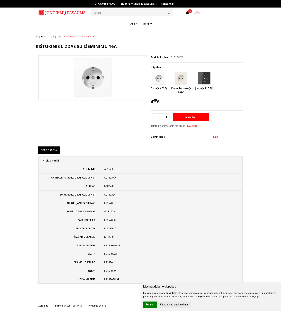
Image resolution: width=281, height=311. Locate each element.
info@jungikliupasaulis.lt (139, 3)
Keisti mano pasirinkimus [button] (174, 304)
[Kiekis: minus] (153, 117)
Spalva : (157, 67)
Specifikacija (49, 150)
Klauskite (192, 125)
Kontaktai (167, 3)
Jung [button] (146, 23)
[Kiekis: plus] (166, 117)
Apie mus (43, 305)
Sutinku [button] (150, 304)
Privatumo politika (97, 305)
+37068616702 (104, 3)
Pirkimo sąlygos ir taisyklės (68, 305)
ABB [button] (132, 23)
